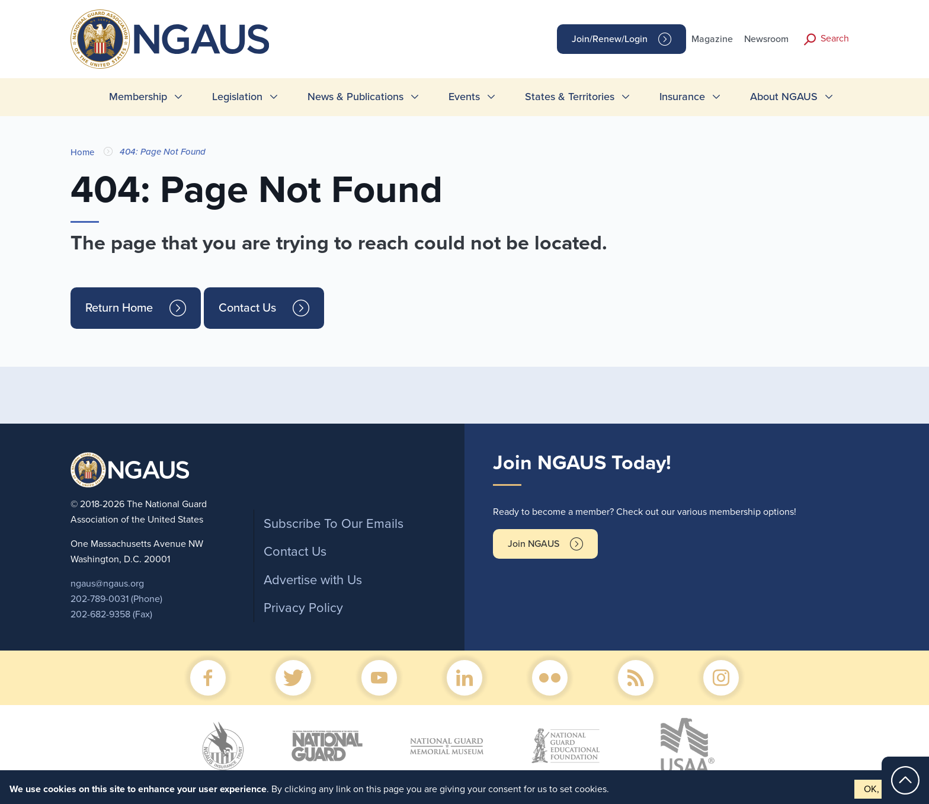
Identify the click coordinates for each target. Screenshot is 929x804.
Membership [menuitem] (138, 96)
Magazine (712, 39)
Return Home (119, 308)
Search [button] (835, 38)
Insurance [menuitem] (682, 96)
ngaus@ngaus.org (107, 584)
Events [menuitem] (464, 96)
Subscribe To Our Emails (333, 523)
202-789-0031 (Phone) (116, 599)
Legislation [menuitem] (237, 96)
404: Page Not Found (163, 151)
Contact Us (247, 308)
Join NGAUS (533, 544)
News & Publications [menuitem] (355, 96)
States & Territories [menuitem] (569, 96)
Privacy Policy (303, 608)
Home (82, 152)
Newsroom (766, 39)
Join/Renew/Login (610, 39)
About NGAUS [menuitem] (784, 96)
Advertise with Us (313, 580)
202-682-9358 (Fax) (111, 614)
